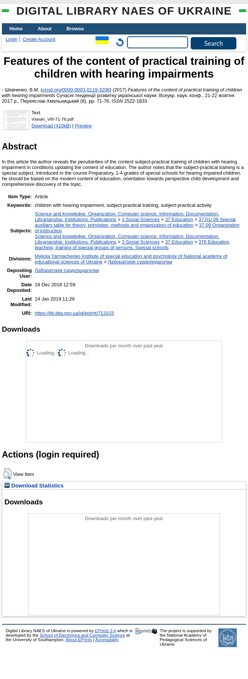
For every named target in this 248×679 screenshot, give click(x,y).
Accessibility (107, 639)
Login (11, 39)
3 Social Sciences (141, 219)
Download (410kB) (51, 126)
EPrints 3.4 (105, 630)
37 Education (179, 219)
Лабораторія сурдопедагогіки (140, 262)
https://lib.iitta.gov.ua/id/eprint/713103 (74, 313)
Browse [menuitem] (75, 28)
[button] (7, 473)
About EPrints (79, 639)
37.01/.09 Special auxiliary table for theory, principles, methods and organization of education (135, 222)
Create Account (38, 39)
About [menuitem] (45, 28)
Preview (83, 126)
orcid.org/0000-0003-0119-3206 (76, 90)
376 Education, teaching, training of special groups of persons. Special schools (133, 244)
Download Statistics (34, 486)
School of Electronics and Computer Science (82, 635)
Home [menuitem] (16, 28)
